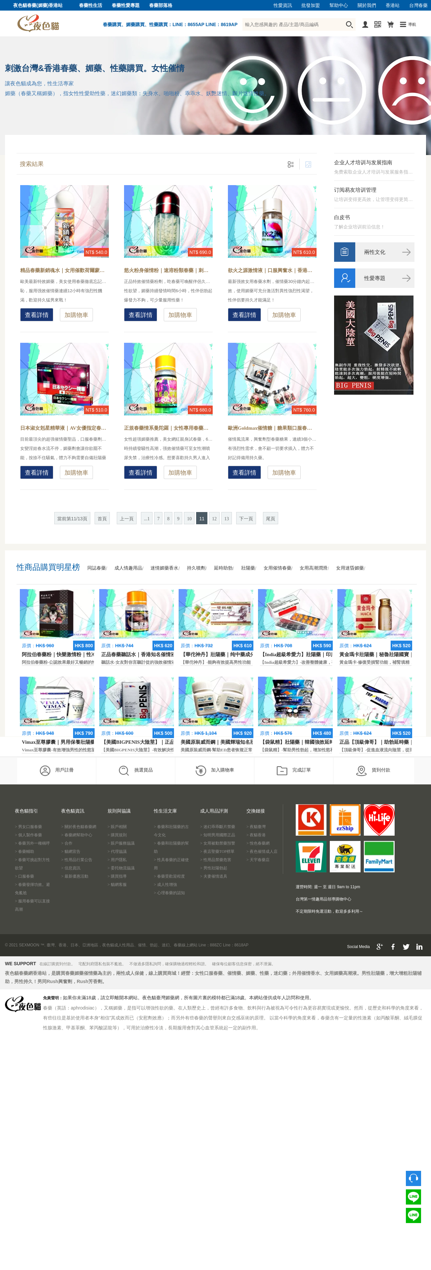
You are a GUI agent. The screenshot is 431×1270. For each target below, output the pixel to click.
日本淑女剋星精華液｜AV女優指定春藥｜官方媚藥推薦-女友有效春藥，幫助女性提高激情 (64, 428)
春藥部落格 (160, 5)
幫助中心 (338, 5)
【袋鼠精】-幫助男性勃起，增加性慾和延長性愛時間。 (312, 749)
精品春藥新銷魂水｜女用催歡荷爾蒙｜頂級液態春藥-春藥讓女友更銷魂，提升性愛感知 (64, 270)
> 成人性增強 (165, 884)
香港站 (393, 5)
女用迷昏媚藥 (350, 568)
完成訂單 (293, 770)
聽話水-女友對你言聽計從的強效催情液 (138, 662)
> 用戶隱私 (117, 859)
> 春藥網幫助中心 (76, 835)
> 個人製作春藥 (28, 835)
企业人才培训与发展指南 (363, 162)
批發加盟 (310, 5)
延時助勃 (223, 568)
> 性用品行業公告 (76, 859)
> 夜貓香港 (256, 835)
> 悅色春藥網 (258, 843)
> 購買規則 (117, 835)
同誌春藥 (96, 568)
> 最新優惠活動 (74, 876)
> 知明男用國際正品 (217, 835)
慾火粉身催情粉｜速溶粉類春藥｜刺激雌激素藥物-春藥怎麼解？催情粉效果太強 (168, 270)
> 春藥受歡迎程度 (169, 876)
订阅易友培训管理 (355, 190)
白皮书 (342, 217)
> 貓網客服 (117, 884)
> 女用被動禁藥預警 (217, 843)
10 (189, 518)
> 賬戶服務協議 (121, 843)
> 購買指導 (117, 876)
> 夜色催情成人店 (262, 851)
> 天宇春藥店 (258, 859)
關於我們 (367, 5)
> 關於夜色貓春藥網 (78, 826)
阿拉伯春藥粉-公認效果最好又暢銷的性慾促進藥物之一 (74, 662)
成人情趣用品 (128, 568)
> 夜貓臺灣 (256, 826)
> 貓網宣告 (70, 851)
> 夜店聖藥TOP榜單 (217, 851)
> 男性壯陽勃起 (213, 868)
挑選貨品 (135, 770)
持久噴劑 (196, 568)
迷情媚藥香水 (164, 568)
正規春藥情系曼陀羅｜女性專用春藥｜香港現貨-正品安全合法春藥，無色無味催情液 (168, 428)
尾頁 (270, 518)
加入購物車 (214, 770)
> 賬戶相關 (117, 826)
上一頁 (127, 518)
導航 (412, 24)
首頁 (102, 518)
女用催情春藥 (277, 568)
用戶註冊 (56, 770)
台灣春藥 (418, 5)
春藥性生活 (90, 5)
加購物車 (76, 315)
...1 (147, 518)
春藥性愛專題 (126, 5)
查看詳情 (37, 315)
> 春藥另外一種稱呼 (32, 843)
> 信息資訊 (70, 868)
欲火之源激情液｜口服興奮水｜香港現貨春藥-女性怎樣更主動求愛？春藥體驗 (272, 270)
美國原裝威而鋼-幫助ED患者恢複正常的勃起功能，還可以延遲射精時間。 (251, 749)
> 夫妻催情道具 (213, 876)
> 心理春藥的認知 (169, 893)
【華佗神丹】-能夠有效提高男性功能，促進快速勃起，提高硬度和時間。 (250, 662)
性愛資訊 (283, 5)
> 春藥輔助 (24, 851)
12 (214, 518)
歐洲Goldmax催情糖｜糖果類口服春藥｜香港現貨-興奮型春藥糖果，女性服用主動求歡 (272, 428)
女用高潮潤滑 (313, 568)
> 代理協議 (117, 851)
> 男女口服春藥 (28, 826)
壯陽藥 (248, 568)
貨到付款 (373, 770)
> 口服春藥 (24, 876)
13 (226, 518)
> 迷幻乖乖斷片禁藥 (217, 826)
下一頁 (246, 518)
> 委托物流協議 (121, 868)
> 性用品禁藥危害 (215, 859)
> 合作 (66, 843)
